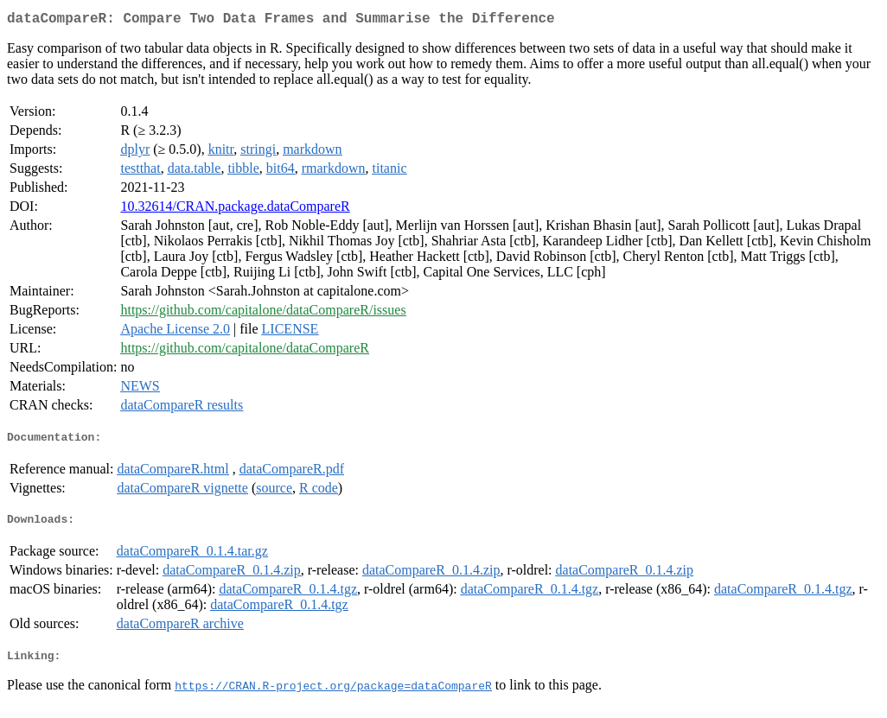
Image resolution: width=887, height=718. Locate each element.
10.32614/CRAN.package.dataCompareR (234, 209)
